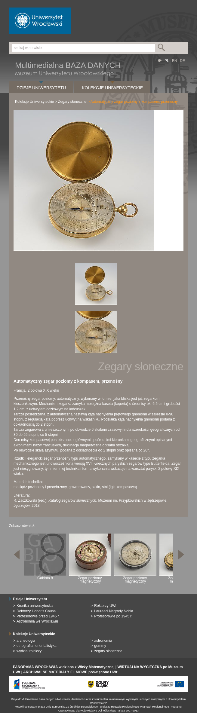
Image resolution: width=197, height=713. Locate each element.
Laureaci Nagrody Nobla (113, 611)
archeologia (26, 640)
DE (182, 61)
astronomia (103, 640)
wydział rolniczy (29, 651)
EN (174, 61)
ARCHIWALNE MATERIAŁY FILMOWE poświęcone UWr (70, 672)
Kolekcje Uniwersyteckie (112, 87)
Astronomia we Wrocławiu (37, 621)
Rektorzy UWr (105, 606)
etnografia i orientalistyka (37, 646)
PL (167, 61)
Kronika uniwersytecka (35, 606)
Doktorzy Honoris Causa (36, 611)
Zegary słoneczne (72, 101)
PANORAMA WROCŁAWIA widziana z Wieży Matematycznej (63, 667)
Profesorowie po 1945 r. (113, 616)
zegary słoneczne (108, 651)
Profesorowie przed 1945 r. (38, 616)
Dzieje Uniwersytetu (41, 87)
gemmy (100, 646)
